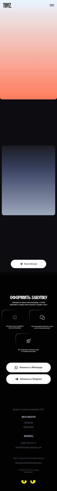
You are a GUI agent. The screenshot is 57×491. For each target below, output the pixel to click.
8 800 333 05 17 (28, 443)
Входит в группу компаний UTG (28, 409)
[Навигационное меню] (52, 5)
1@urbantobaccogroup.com (28, 447)
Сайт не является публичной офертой (28, 458)
